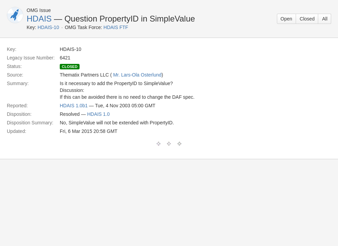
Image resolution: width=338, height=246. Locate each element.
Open (286, 19)
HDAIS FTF (115, 27)
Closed (307, 19)
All (324, 19)
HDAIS (39, 18)
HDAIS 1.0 (98, 114)
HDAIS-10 (48, 27)
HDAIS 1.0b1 (74, 105)
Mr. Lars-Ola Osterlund (137, 75)
